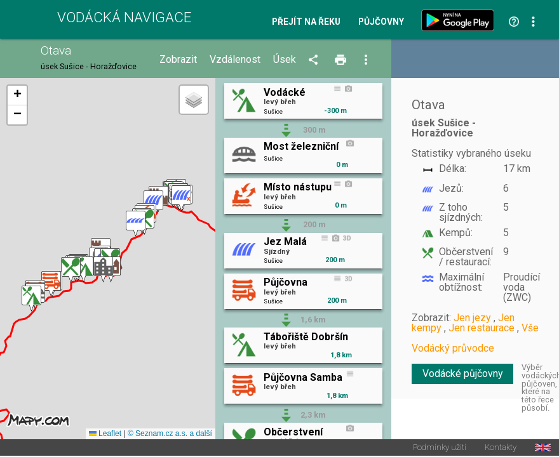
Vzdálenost (235, 60)
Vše (530, 328)
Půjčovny (381, 22)
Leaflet (105, 434)
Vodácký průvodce (453, 348)
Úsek (284, 60)
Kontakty (500, 448)
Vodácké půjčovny (462, 374)
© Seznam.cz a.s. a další (170, 434)
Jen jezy (472, 318)
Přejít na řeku (306, 22)
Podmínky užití (439, 448)
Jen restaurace (481, 328)
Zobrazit (178, 60)
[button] (31, 299)
